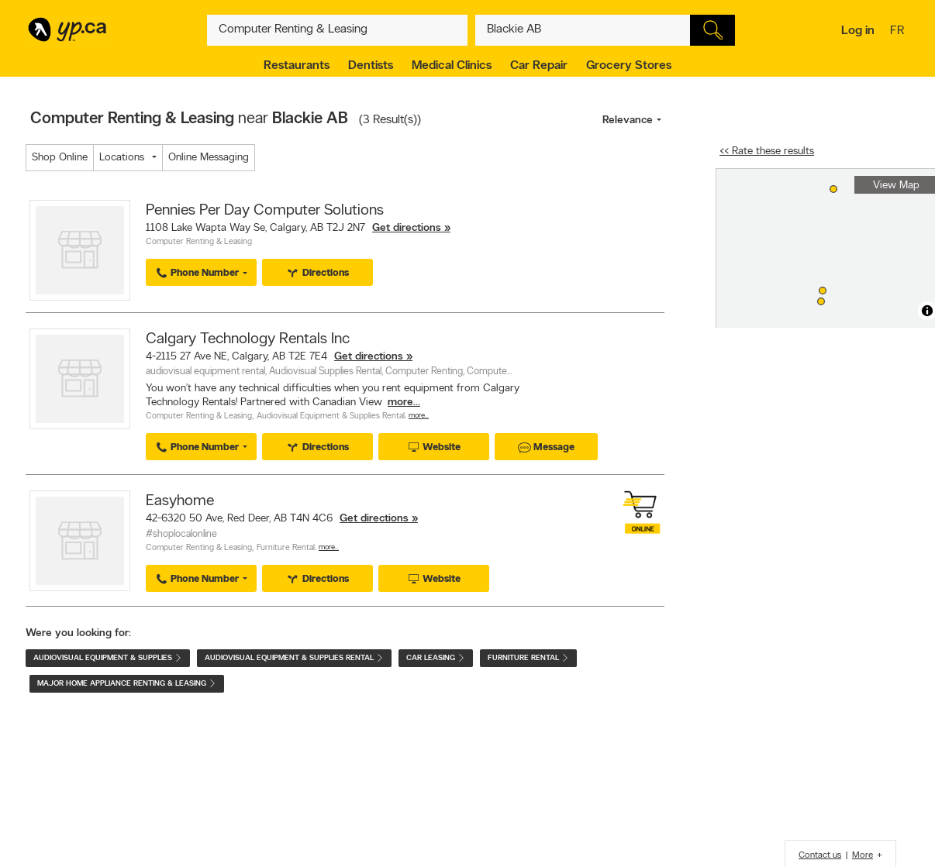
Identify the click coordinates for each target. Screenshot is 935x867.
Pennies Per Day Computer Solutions (265, 210)
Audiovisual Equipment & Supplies (107, 658)
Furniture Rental (286, 548)
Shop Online (60, 157)
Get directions (406, 228)
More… (419, 415)
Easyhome (180, 501)
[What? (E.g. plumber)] (337, 30)
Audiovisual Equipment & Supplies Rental (331, 416)
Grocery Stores (628, 66)
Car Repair (539, 66)
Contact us (820, 855)
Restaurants (296, 66)
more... (404, 402)
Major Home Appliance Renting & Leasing (126, 683)
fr (899, 31)
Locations (121, 157)
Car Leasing (435, 658)
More (862, 855)
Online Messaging (208, 157)
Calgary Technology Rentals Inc (248, 339)
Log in (858, 31)
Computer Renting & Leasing (199, 242)
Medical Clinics (452, 66)
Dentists (370, 66)
